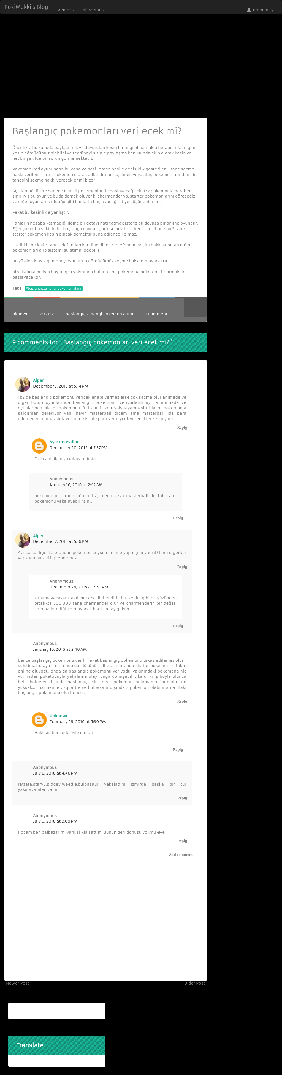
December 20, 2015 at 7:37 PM (79, 447)
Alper (38, 380)
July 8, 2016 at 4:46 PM (55, 773)
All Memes (93, 9)
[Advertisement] (141, 65)
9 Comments (157, 313)
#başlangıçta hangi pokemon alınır (53, 288)
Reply (182, 427)
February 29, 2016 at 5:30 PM (78, 721)
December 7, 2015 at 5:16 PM (60, 541)
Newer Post (17, 983)
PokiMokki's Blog (26, 7)
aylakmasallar (64, 441)
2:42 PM (47, 313)
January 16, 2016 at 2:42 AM (76, 484)
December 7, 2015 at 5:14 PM (60, 386)
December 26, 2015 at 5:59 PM (79, 587)
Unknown (19, 313)
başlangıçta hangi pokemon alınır (100, 313)
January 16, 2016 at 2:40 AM (60, 649)
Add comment (181, 854)
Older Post (194, 983)
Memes (65, 9)
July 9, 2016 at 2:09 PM (55, 821)
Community (260, 9)
